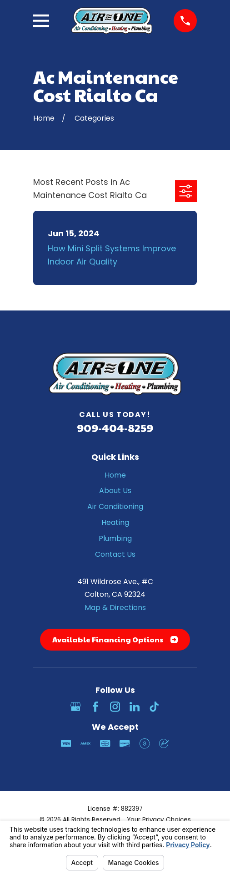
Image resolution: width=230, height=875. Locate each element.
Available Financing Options (115, 639)
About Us (115, 490)
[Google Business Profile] (75, 707)
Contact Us (115, 554)
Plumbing (115, 538)
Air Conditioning (115, 506)
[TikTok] (154, 707)
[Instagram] (115, 707)
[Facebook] (95, 707)
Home (115, 475)
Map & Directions (115, 607)
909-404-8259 (115, 427)
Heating (115, 522)
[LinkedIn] (135, 707)
